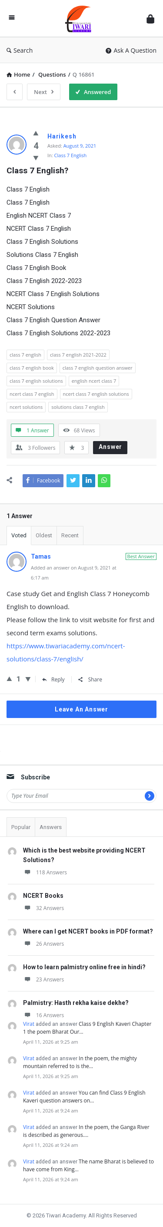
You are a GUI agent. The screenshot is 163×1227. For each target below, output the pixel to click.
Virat (28, 1024)
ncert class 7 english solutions (96, 394)
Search (20, 50)
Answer (110, 446)
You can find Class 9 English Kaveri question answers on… (84, 1096)
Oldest (44, 535)
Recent (70, 535)
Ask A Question (131, 50)
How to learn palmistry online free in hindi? (84, 967)
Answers (51, 827)
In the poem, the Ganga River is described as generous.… (86, 1131)
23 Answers (43, 979)
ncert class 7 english (32, 394)
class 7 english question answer (98, 367)
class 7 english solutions (36, 381)
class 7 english (25, 354)
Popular (20, 827)
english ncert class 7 (94, 381)
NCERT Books (43, 895)
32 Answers (43, 908)
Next (43, 92)
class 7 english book (32, 367)
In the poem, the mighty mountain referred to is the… (80, 1062)
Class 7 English (70, 155)
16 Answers (43, 1015)
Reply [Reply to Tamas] (53, 679)
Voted (19, 535)
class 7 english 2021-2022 (78, 354)
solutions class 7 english (78, 407)
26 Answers (43, 943)
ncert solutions (26, 407)
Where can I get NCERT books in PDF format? (88, 931)
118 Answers (45, 872)
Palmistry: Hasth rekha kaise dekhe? (76, 1002)
